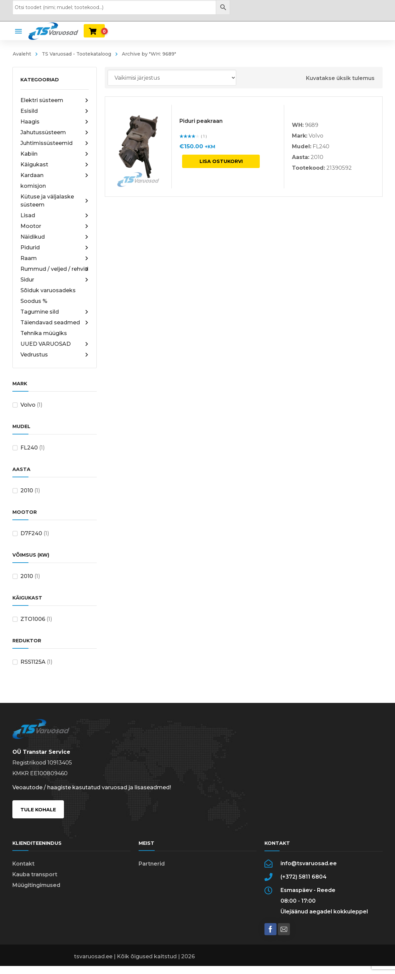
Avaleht (22, 54)
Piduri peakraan (201, 121)
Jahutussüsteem (54, 132)
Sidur (54, 279)
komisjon (33, 186)
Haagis (54, 121)
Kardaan (54, 175)
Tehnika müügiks (43, 333)
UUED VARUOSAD (54, 344)
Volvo (27, 405)
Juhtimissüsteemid (54, 143)
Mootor (54, 226)
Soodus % (33, 301)
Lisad (54, 215)
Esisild (54, 111)
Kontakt (23, 864)
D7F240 (31, 533)
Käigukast (54, 164)
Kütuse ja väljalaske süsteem (54, 200)
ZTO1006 (32, 619)
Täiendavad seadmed (54, 322)
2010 (26, 490)
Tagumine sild (54, 312)
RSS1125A (33, 662)
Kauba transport (34, 874)
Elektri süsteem (54, 100)
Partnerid (152, 864)
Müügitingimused (36, 885)
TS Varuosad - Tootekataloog (76, 54)
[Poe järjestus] (171, 78)
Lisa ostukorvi (221, 161)
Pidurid (54, 247)
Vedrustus (54, 354)
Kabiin (54, 154)
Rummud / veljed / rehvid (54, 269)
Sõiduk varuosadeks (48, 290)
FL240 (29, 447)
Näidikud (54, 237)
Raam (54, 258)
